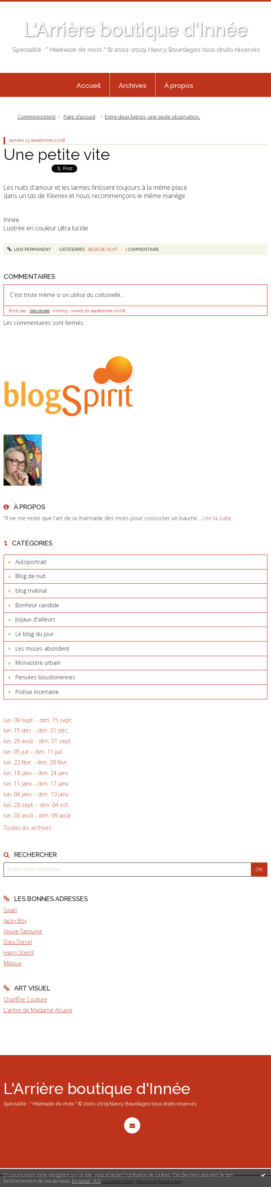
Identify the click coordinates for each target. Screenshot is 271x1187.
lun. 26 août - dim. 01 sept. (38, 741)
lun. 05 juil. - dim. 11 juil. (33, 751)
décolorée (40, 310)
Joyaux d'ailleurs (35, 619)
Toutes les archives (28, 827)
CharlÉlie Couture (25, 999)
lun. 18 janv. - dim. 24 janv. (36, 773)
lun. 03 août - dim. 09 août (37, 815)
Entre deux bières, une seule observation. (152, 116)
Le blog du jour (34, 634)
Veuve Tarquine (23, 931)
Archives (133, 85)
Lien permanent (29, 249)
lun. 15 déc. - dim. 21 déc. (36, 730)
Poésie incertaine (37, 692)
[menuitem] (89, 85)
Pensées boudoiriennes (45, 677)
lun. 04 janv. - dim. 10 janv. (36, 794)
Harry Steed (18, 952)
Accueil (88, 85)
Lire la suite (216, 518)
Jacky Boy (15, 920)
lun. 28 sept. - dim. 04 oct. (36, 805)
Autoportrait (30, 562)
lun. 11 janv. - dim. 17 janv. (36, 783)
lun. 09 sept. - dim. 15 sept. (38, 720)
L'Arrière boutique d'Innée (135, 30)
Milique (13, 963)
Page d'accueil (79, 116)
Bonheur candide (37, 605)
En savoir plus (86, 1181)
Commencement (36, 116)
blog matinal (31, 590)
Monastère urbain (38, 662)
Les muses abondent (42, 648)
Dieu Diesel (18, 942)
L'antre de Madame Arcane (38, 1010)
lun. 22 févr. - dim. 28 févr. (36, 762)
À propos (178, 85)
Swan (10, 910)
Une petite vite (57, 154)
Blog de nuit (102, 249)
